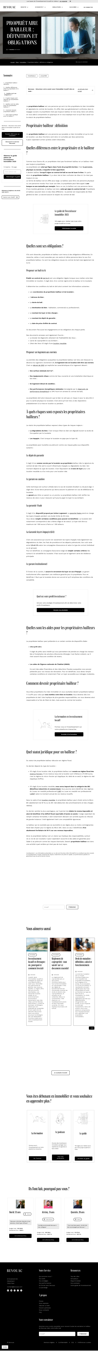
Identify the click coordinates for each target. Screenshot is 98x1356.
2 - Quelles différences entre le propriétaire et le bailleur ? (11, 89)
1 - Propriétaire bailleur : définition (11, 83)
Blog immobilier (76, 1281)
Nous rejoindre (43, 1303)
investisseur (32, 76)
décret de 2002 (38, 365)
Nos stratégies (43, 1281)
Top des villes (75, 1276)
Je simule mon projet (83, 90)
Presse (41, 1301)
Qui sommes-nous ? (45, 1276)
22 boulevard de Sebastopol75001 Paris (12, 1281)
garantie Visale (76, 513)
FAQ (40, 1312)
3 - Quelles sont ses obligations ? (10, 94)
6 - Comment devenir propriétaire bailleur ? (10, 110)
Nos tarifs (42, 1279)
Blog (17, 62)
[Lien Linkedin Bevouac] (21, 1290)
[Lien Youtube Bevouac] (11, 1290)
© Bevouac (10, 1342)
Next (91, 1028)
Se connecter (88, 7)
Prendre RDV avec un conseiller (12, 134)
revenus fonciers (36, 774)
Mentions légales (49, 1342)
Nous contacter (44, 1310)
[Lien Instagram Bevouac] (15, 1290)
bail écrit (46, 278)
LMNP (32, 794)
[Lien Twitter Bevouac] (8, 1290)
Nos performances (45, 1283)
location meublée (59, 343)
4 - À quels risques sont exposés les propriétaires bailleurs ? (11, 99)
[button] (24, 7)
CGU (72, 1342)
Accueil (13, 62)
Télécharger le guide (69, 228)
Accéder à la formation (69, 734)
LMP (59, 791)
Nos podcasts (75, 1283)
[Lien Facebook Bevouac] (18, 1290)
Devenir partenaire (45, 1308)
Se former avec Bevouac (47, 1285)
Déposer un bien (44, 1305)
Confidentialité (62, 1342)
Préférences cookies (84, 1342)
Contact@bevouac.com (14, 1287)
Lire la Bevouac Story (20, 1235)
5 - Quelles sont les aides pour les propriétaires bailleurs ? (11, 105)
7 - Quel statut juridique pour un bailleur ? (11, 115)
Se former (37, 1158)
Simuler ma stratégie (60, 610)
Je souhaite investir (60, 1073)
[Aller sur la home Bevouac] (10, 7)
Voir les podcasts (60, 1157)
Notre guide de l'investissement (81, 1285)
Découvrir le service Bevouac (12, 142)
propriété (44, 76)
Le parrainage (43, 1287)
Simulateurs (74, 1279)
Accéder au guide (83, 1158)
